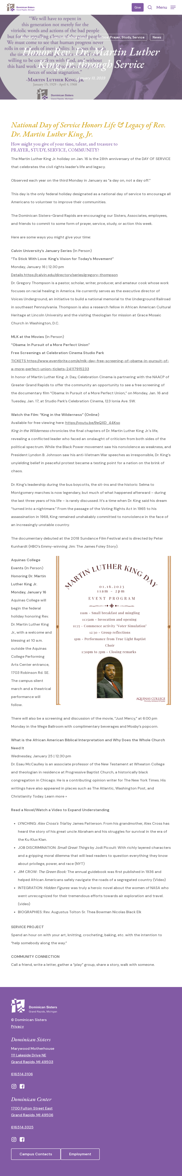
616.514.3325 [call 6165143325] (22, 1127)
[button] (166, 7)
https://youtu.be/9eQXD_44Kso (92, 422)
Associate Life (31, 37)
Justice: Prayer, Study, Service (120, 37)
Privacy (17, 1026)
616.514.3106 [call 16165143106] (22, 1074)
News (157, 37)
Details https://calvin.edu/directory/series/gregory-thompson (64, 274)
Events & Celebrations (69, 37)
